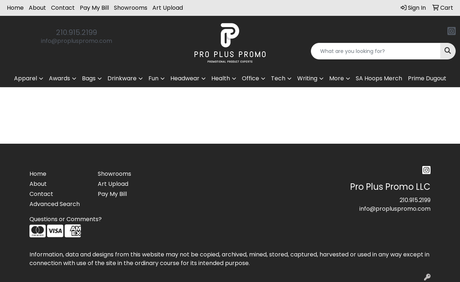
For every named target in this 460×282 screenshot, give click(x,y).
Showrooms (130, 8)
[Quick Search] (376, 51)
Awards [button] (59, 78)
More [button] (336, 78)
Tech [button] (278, 78)
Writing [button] (307, 78)
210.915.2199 (76, 32)
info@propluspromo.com (76, 41)
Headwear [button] (184, 78)
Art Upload (167, 8)
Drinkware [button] (122, 78)
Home (15, 8)
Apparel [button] (25, 78)
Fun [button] (153, 78)
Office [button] (250, 78)
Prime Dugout (427, 78)
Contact (63, 8)
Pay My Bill (94, 8)
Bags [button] (89, 78)
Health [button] (220, 78)
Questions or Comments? (65, 219)
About (37, 8)
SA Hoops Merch (379, 78)
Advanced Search (54, 204)
